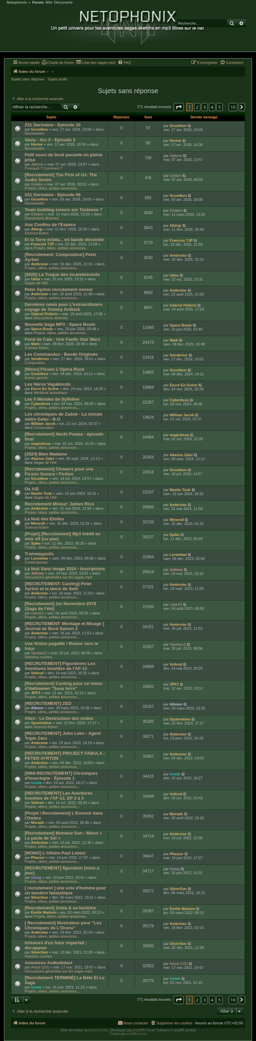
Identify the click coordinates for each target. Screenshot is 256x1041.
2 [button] (197, 107)
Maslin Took (41, 493)
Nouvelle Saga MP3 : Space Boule (60, 324)
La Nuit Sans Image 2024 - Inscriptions (65, 568)
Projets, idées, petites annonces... (52, 188)
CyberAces (40, 404)
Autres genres (36, 378)
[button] (179, 107)
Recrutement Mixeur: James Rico (59, 503)
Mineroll (38, 523)
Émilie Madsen (43, 912)
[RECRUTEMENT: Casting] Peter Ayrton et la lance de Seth (58, 586)
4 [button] (212, 107)
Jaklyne (37, 164)
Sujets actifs (57, 79)
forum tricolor (98, 1030)
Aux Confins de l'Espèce (50, 224)
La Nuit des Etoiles (44, 518)
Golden (37, 184)
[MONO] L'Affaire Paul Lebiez (55, 852)
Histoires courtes (38, 657)
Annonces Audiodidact (48, 962)
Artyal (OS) (40, 967)
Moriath (37, 823)
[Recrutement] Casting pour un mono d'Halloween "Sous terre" (64, 686)
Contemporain (36, 562)
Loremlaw (39, 558)
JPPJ (35, 693)
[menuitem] (57, 62)
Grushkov (39, 129)
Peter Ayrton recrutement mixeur (59, 289)
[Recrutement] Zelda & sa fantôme (60, 907)
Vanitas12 (39, 653)
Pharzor (38, 857)
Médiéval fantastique (50, 393)
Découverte (63, 2)
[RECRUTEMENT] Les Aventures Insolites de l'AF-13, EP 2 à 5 (58, 796)
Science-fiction (37, 233)
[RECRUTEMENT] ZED (48, 703)
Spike (36, 543)
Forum (38, 2)
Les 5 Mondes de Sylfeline (52, 399)
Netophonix (17, 2)
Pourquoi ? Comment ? (43, 168)
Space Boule (42, 329)
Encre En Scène (45, 389)
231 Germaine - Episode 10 (53, 124)
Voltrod (37, 673)
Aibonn (37, 708)
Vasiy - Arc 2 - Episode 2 (50, 139)
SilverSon (39, 897)
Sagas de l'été (36, 283)
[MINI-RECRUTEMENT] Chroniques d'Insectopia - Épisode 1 (61, 776)
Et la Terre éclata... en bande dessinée (64, 239)
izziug (36, 877)
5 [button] (219, 107)
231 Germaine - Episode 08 (53, 194)
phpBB (138, 1030)
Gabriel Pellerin (44, 314)
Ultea (35, 279)
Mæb (35, 344)
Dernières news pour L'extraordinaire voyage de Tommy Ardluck (63, 307)
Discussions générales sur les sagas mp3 (58, 577)
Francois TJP (42, 244)
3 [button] (204, 107)
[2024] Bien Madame (46, 454)
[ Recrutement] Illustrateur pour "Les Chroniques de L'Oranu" (63, 925)
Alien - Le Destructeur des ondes (59, 718)
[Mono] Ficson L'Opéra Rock (54, 369)
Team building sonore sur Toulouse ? (63, 209)
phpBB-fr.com (136, 1034)
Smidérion (40, 359)
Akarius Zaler (42, 458)
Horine (37, 144)
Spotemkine (41, 723)
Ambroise (39, 264)
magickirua (40, 444)
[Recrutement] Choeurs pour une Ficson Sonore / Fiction (59, 471)
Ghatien (37, 214)
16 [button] (233, 107)
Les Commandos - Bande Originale (61, 354)
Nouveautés (34, 133)
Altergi (37, 229)
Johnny (37, 573)
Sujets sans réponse (27, 79)
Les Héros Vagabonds (48, 384)
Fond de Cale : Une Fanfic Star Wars (62, 339)
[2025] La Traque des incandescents (62, 274)
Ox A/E (32, 488)
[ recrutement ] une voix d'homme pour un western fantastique (65, 890)
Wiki (48, 2)
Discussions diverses (42, 218)
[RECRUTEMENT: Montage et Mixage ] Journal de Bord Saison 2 (64, 626)
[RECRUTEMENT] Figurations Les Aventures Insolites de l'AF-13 (60, 666)
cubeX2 (37, 613)
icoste (36, 783)
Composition (35, 363)
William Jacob (43, 424)
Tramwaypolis (39, 553)
